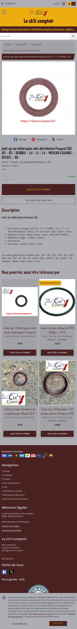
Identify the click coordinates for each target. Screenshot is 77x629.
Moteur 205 (36, 44)
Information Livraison (12, 491)
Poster (57, 139)
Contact (56, 3)
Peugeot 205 (21, 44)
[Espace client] (63, 3)
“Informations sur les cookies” (41, 614)
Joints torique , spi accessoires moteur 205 (21, 50)
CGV (4, 487)
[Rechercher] (73, 36)
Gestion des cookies (10, 526)
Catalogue (7, 475)
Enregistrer (39, 139)
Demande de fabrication (13, 495)
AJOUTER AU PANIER (38, 189)
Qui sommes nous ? (11, 483)
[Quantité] (7, 177)
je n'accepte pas (19, 623)
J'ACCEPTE (58, 623)
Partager (20, 139)
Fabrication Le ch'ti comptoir (15, 499)
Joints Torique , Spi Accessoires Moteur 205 (26, 162)
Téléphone (7, 558)
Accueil (8, 44)
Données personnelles (11, 530)
